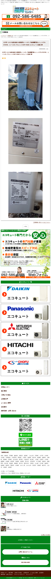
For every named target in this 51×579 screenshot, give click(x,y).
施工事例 (4, 391)
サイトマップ (29, 574)
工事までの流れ (6, 395)
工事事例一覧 (10, 35)
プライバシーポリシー (19, 574)
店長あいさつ (5, 387)
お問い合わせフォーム (25, 552)
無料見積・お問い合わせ (8, 411)
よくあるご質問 (6, 403)
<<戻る (25, 226)
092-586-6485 (25, 562)
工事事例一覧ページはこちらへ (41, 222)
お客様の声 (4, 399)
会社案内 (4, 407)
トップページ (3, 35)
